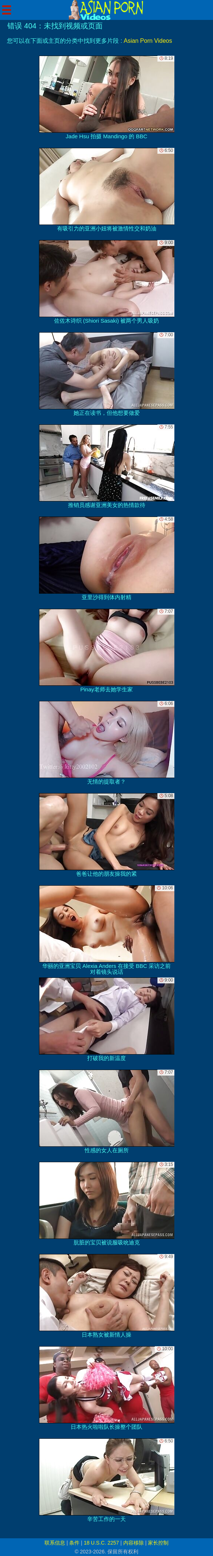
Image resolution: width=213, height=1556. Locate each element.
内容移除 (133, 1543)
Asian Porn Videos (148, 41)
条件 (74, 1543)
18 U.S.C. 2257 (101, 1543)
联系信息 (55, 1543)
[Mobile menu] (7, 10)
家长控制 (158, 1543)
